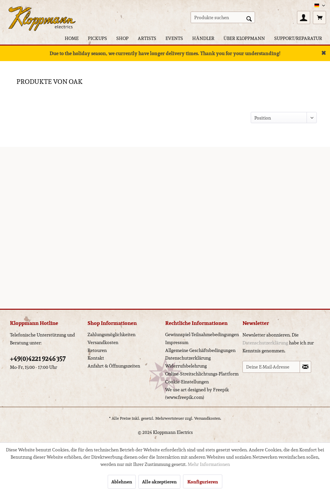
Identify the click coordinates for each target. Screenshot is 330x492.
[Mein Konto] (303, 17)
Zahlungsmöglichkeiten (111, 334)
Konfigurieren (202, 481)
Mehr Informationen (209, 464)
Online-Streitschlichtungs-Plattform (201, 373)
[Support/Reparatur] (298, 38)
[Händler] (203, 38)
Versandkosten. (207, 418)
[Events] (174, 38)
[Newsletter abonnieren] (305, 367)
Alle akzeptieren (159, 481)
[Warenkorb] (319, 17)
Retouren (97, 350)
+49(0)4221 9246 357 (38, 359)
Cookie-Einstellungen (187, 381)
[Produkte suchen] (223, 17)
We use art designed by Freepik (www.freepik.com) (197, 393)
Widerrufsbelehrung (186, 365)
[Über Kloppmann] (244, 38)
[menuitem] (223, 17)
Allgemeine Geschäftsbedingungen (200, 350)
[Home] (71, 38)
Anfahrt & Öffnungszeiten (114, 365)
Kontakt (96, 358)
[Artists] (147, 38)
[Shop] (122, 38)
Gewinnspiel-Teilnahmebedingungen (202, 334)
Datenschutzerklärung (188, 358)
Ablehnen (121, 481)
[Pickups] (97, 38)
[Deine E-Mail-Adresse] (271, 367)
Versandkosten (103, 342)
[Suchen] (249, 18)
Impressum (176, 342)
